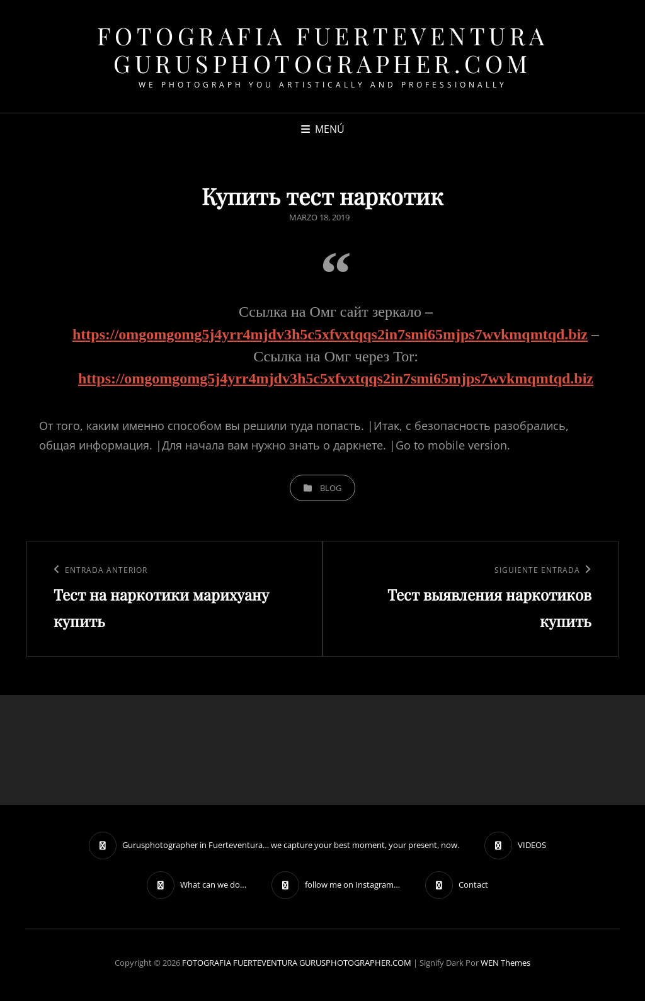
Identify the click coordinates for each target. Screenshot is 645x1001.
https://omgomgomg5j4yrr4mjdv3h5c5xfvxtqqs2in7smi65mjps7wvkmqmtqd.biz (330, 334)
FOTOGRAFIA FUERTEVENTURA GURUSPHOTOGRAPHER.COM (323, 49)
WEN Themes (505, 962)
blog (330, 488)
